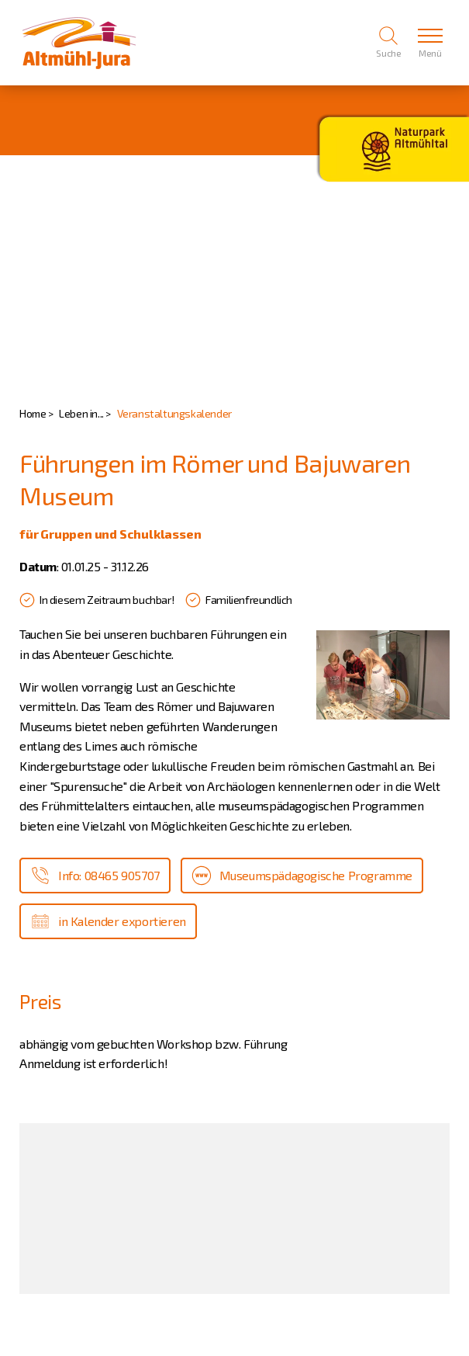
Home (32, 413)
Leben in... (81, 413)
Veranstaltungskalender (174, 413)
